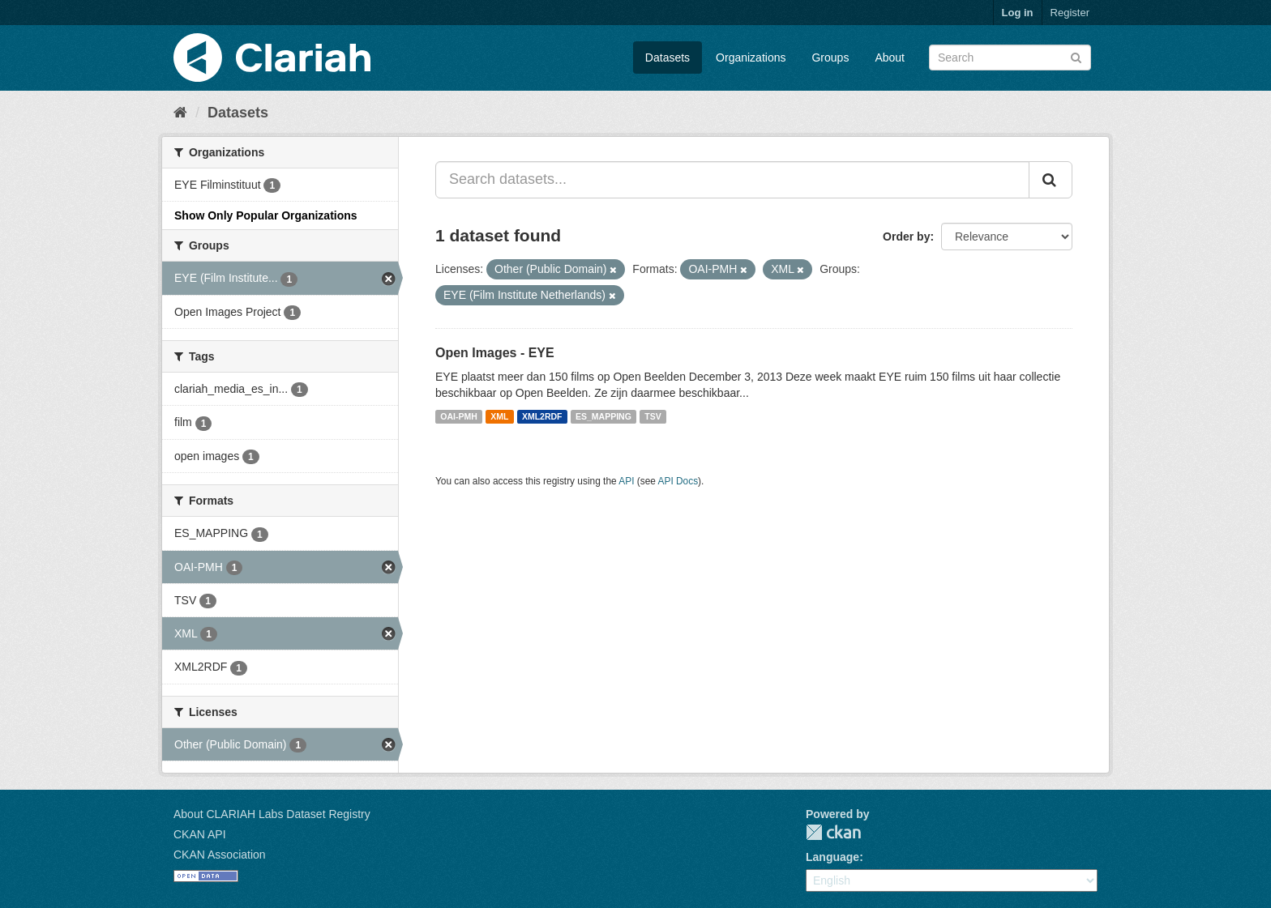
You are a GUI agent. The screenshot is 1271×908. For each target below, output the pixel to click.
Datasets (667, 57)
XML (499, 416)
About (890, 57)
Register (1070, 12)
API (626, 481)
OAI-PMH (458, 416)
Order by (906, 236)
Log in (1017, 12)
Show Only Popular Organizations (265, 215)
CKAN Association (219, 854)
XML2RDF (542, 416)
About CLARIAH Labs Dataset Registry (271, 814)
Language (832, 856)
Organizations (750, 57)
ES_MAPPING (603, 416)
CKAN (833, 832)
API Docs (678, 481)
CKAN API (199, 834)
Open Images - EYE (494, 353)
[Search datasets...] (732, 179)
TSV (652, 416)
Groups (830, 57)
